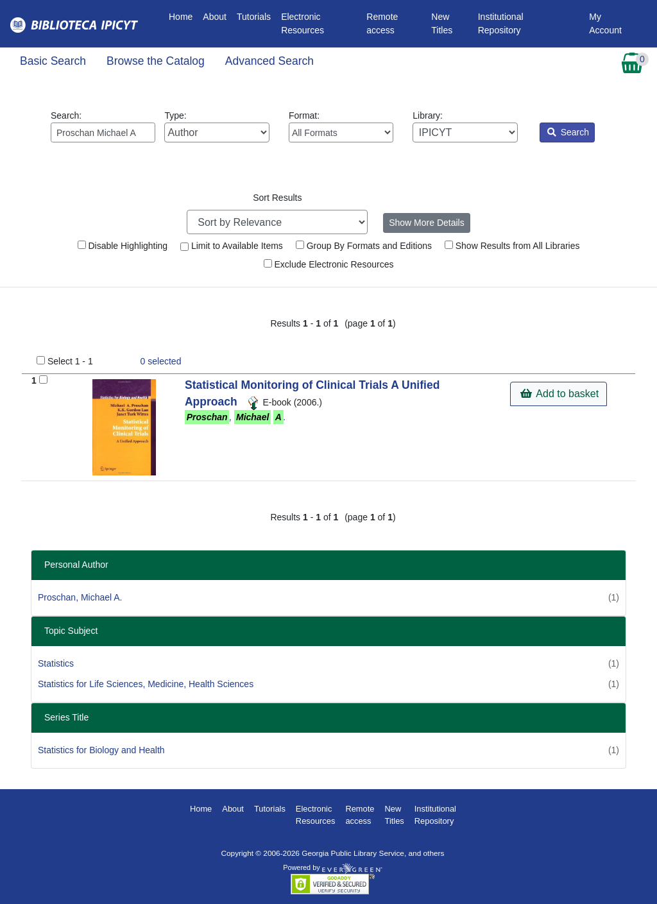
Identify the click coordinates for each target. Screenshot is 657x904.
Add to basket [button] (559, 393)
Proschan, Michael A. (80, 597)
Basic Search (53, 61)
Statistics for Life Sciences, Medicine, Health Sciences (145, 684)
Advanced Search (269, 61)
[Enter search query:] (103, 132)
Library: (465, 126)
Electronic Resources (302, 23)
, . (235, 417)
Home (183, 16)
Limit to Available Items (231, 246)
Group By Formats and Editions (364, 246)
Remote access (382, 23)
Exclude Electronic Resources (329, 264)
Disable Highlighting (123, 246)
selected (161, 361)
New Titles (441, 23)
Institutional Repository (501, 23)
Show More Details (427, 222)
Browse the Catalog (156, 61)
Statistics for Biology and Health (101, 750)
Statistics (56, 663)
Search (568, 132)
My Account (605, 23)
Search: (103, 126)
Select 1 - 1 (70, 361)
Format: (341, 126)
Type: (216, 126)
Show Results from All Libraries (512, 246)
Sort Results (277, 197)
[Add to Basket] (43, 379)
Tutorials (254, 17)
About (214, 17)
